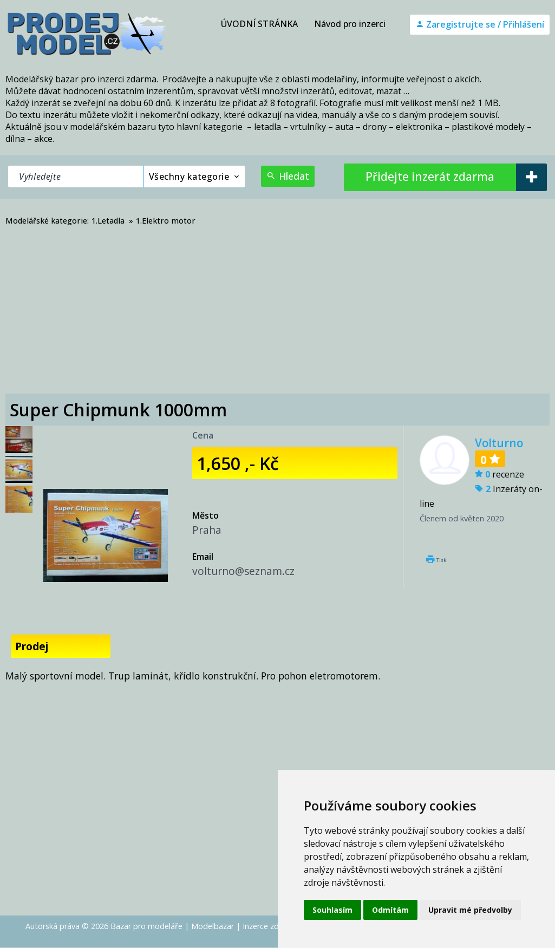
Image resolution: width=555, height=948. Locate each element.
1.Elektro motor (165, 220)
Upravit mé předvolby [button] (470, 910)
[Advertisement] (277, 312)
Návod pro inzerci (350, 24)
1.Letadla (108, 220)
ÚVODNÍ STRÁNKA (259, 24)
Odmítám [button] (390, 910)
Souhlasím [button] (332, 910)
